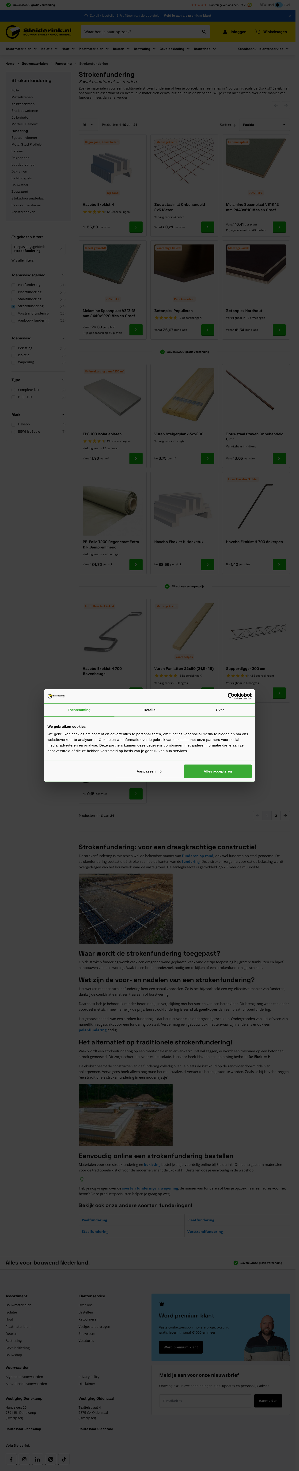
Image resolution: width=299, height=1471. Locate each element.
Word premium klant (181, 1347)
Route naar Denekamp (23, 1429)
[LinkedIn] (37, 1459)
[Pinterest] (50, 1459)
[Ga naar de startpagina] (38, 32)
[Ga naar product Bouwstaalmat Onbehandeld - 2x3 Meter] (207, 227)
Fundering (63, 63)
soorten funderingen (140, 1188)
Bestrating (142, 49)
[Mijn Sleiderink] (234, 32)
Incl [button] (271, 5)
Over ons (86, 1305)
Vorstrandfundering (205, 1231)
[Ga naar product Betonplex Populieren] (207, 330)
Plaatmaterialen (91, 49)
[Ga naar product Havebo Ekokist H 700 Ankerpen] (279, 564)
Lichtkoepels (21, 178)
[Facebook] (11, 1459)
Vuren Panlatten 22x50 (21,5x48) (184, 668)
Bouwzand (19, 191)
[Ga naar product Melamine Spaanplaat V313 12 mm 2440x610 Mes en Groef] (279, 227)
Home (10, 63)
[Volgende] (285, 815)
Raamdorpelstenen (26, 205)
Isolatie (46, 49)
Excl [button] (287, 5)
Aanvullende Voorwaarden (26, 1383)
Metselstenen (22, 97)
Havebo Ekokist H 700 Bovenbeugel (102, 671)
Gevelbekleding (172, 49)
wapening (169, 1188)
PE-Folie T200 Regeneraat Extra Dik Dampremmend (111, 544)
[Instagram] (24, 1459)
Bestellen (86, 1312)
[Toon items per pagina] (88, 125)
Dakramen (19, 171)
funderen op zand (197, 855)
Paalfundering (94, 1220)
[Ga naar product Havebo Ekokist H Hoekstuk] (207, 564)
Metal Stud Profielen (27, 144)
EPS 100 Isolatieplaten (102, 434)
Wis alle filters (22, 260)
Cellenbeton (20, 117)
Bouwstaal (19, 185)
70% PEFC (256, 193)
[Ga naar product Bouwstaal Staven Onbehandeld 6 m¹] (279, 458)
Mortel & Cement (24, 124)
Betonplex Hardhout (244, 310)
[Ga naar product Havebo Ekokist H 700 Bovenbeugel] (136, 693)
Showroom (87, 1333)
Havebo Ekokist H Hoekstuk (179, 541)
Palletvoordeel (184, 299)
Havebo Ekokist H (98, 204)
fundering (191, 861)
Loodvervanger (23, 164)
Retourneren (88, 1319)
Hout (65, 49)
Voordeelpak (184, 657)
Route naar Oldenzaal (96, 1429)
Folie (15, 90)
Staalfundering (95, 1231)
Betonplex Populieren (173, 310)
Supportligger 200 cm (245, 668)
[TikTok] (63, 1459)
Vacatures (86, 1340)
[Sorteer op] (264, 125)
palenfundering (92, 1030)
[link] (257, 815)
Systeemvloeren (24, 137)
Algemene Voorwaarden (24, 1376)
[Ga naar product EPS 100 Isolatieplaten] (136, 458)
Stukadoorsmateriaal (27, 198)
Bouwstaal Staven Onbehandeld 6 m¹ (255, 437)
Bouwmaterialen (18, 49)
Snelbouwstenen (24, 111)
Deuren (118, 49)
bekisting (152, 1164)
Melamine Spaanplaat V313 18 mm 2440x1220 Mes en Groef (109, 313)
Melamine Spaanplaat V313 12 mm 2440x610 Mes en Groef (252, 207)
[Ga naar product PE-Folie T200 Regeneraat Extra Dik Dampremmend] (136, 564)
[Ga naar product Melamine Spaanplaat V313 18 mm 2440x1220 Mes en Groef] (136, 329)
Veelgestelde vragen (94, 1326)
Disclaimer (87, 1383)
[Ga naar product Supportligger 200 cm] (279, 693)
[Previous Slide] (276, 105)
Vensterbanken (23, 212)
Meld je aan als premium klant (187, 15)
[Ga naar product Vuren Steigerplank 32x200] (207, 458)
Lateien (17, 151)
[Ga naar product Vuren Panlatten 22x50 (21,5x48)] (207, 693)
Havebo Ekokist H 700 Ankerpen (254, 541)
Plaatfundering (200, 1220)
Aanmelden (268, 1400)
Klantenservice (271, 49)
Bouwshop (202, 49)
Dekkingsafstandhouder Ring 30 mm (111, 779)
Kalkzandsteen (23, 104)
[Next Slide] (286, 105)
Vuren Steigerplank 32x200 (178, 434)
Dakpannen (20, 158)
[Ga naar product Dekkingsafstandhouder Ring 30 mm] (136, 793)
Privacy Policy (89, 1376)
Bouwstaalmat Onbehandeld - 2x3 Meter (181, 207)
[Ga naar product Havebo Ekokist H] (136, 227)
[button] (38, 238)
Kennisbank (247, 49)
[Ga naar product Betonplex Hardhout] (279, 330)
